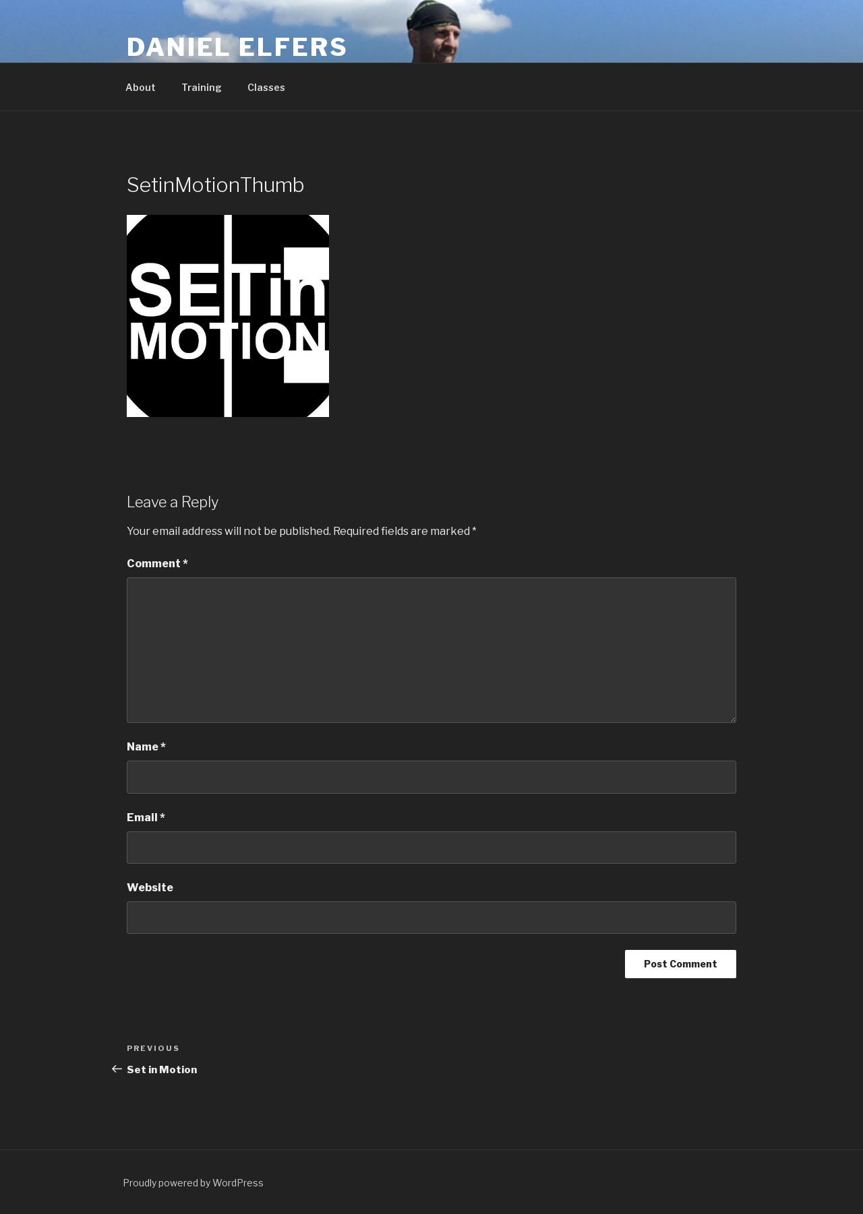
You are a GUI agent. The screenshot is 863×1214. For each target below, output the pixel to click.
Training (201, 87)
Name (146, 746)
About (140, 87)
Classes (266, 87)
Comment (157, 563)
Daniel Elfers (237, 47)
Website (150, 887)
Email (146, 817)
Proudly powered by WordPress (193, 1182)
